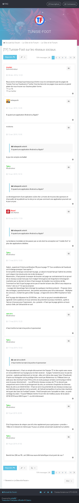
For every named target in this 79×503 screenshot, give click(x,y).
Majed (13, 210)
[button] (49, 57)
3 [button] (59, 57)
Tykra (8, 166)
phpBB (13, 498)
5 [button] (65, 57)
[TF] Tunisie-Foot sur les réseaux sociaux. (29, 49)
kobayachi (15, 100)
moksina (9, 126)
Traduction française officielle (13, 500)
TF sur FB (9, 89)
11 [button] (70, 57)
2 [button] (56, 57)
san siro (9, 313)
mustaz (9, 67)
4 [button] (62, 57)
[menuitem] (5, 4)
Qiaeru (28, 500)
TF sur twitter (11, 91)
